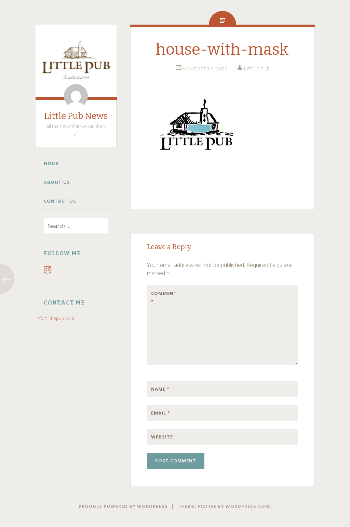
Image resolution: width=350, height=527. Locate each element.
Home (51, 163)
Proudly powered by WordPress (123, 506)
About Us (57, 182)
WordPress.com (248, 506)
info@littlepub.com (55, 318)
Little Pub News (76, 116)
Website (162, 437)
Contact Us (60, 201)
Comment (164, 297)
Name (160, 389)
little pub (257, 69)
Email (160, 413)
